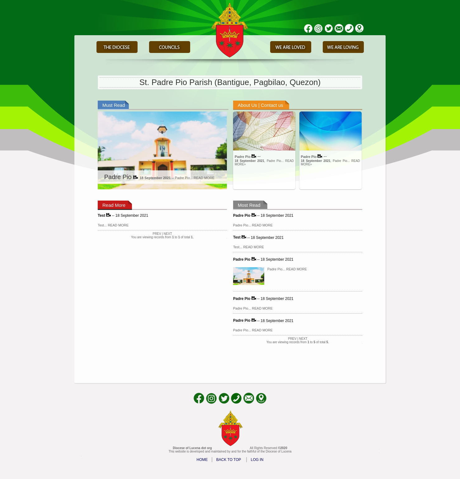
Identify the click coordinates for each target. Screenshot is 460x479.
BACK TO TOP (228, 460)
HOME (202, 460)
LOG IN (257, 460)
